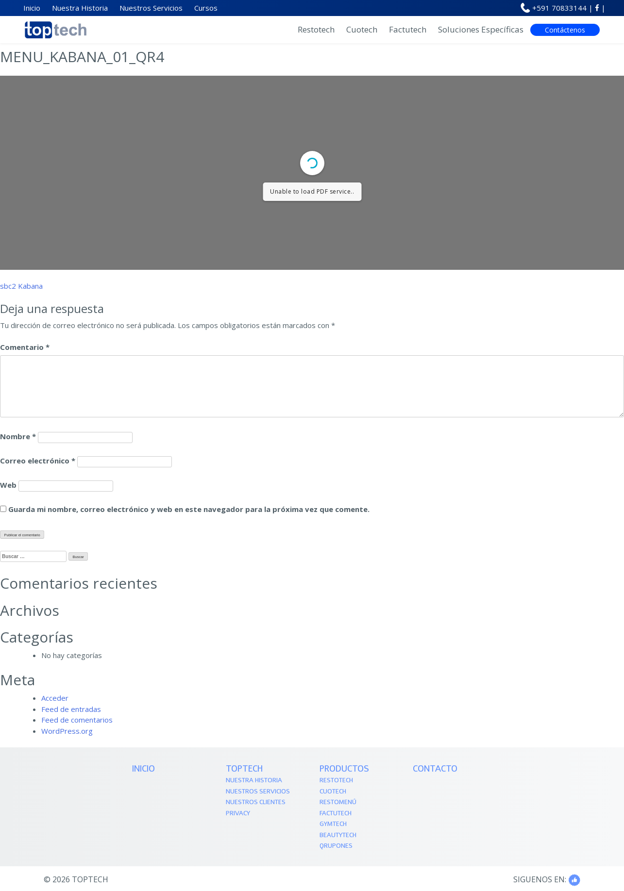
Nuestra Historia (254, 780)
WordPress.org (67, 731)
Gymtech (333, 824)
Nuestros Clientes (256, 802)
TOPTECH (244, 769)
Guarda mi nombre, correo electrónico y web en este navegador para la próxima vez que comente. (189, 509)
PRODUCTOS (344, 769)
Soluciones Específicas (480, 29)
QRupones (336, 846)
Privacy (238, 813)
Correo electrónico (37, 460)
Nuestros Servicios (258, 792)
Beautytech (338, 835)
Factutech (407, 29)
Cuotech (361, 29)
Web (8, 485)
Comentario (25, 347)
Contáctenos (565, 29)
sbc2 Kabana (21, 286)
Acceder (54, 698)
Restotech (316, 29)
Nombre (18, 436)
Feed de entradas (71, 709)
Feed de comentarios (77, 720)
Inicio (143, 769)
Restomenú (338, 802)
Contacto (435, 769)
